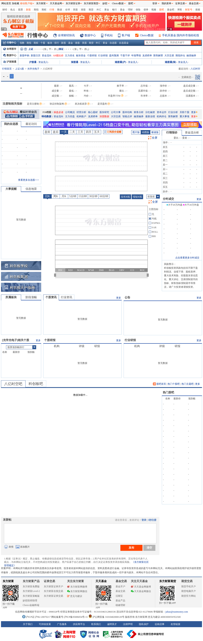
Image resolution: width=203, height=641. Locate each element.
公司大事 (116, 112)
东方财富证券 (73, 3)
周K (55, 196)
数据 (59, 9)
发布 (131, 547)
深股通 (74, 62)
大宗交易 (169, 55)
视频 (153, 9)
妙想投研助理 (30, 600)
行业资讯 (66, 297)
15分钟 (82, 196)
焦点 (12, 9)
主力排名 (70, 55)
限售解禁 (158, 55)
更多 (194, 112)
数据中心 (90, 35)
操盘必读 (58, 112)
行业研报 (103, 55)
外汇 (98, 9)
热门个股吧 (174, 384)
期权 (44, 9)
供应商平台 (79, 624)
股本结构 (127, 112)
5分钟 (72, 196)
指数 (22, 42)
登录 (143, 520)
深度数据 (104, 116)
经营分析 (81, 112)
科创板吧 (36, 384)
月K (64, 196)
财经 (4, 9)
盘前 (47, 131)
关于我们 (28, 624)
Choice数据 (147, 35)
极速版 (155, 132)
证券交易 (180, 3)
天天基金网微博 (141, 586)
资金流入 (43, 62)
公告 (127, 297)
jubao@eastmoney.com (176, 611)
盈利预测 (114, 55)
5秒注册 (152, 520)
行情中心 (9, 42)
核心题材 (93, 112)
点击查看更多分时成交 (187, 257)
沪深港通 (9, 61)
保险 (138, 9)
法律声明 (128, 624)
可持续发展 (45, 624)
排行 (56, 42)
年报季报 (136, 55)
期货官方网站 (188, 596)
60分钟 (104, 196)
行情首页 (7, 68)
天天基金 (101, 581)
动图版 (145, 132)
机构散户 (81, 116)
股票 (20, 9)
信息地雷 (31, 188)
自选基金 (124, 42)
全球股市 (9, 48)
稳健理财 (120, 605)
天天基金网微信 (141, 591)
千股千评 (125, 55)
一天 (64, 131)
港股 (83, 9)
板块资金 (81, 55)
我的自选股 (11, 123)
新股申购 (24, 55)
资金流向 (46, 55)
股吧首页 (159, 384)
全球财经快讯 (66, 35)
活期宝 (119, 596)
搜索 (197, 9)
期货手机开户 (188, 586)
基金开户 (120, 586)
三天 (80, 131)
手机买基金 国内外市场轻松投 (180, 35)
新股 (28, 9)
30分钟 (93, 196)
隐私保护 (144, 624)
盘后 (55, 131)
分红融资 (150, 112)
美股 (75, 9)
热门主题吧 (187, 384)
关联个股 (184, 112)
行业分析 (173, 112)
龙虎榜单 (147, 55)
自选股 (113, 42)
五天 (97, 131)
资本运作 (161, 112)
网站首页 (6, 3)
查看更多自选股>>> (28, 180)
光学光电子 (33, 68)
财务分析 (139, 112)
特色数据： (48, 116)
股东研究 (104, 112)
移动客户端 (26, 3)
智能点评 (127, 116)
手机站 (108, 35)
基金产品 (120, 600)
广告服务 (62, 624)
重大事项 (184, 116)
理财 (130, 9)
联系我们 (96, 624)
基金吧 (170, 9)
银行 (114, 9)
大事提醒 (11, 188)
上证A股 (19, 68)
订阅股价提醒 (112, 131)
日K (47, 196)
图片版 (136, 132)
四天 (88, 131)
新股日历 (35, 55)
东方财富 (8, 581)
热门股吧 (168, 392)
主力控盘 (70, 116)
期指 (36, 9)
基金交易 (120, 591)
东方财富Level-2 (31, 591)
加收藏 (15, 3)
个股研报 (92, 55)
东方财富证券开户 (53, 586)
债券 (146, 9)
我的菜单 (166, 3)
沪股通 (32, 62)
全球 (67, 9)
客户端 (126, 35)
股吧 (161, 9)
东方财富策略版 (31, 596)
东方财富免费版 (31, 586)
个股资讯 (51, 297)
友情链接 (175, 624)
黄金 (106, 9)
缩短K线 (137, 196)
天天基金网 (56, 3)
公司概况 (70, 112)
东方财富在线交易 (53, 591)
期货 (91, 9)
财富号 (188, 9)
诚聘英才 (112, 624)
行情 (51, 9)
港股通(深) (170, 62)
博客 (179, 9)
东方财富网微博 (77, 586)
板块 (49, 42)
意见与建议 (74, 596)
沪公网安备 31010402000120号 (106, 617)
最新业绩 (150, 116)
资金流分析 (192, 132)
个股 (42, 42)
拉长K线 (125, 196)
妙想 (105, 3)
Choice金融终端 (31, 605)
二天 (72, 131)
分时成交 (168, 198)
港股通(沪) (120, 62)
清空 (149, 547)
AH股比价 (58, 55)
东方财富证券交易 (53, 596)
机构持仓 (161, 116)
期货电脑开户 (188, 591)
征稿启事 (159, 624)
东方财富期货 (167, 581)
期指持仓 (180, 55)
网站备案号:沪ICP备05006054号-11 (69, 617)
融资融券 (191, 55)
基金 (122, 9)
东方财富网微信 (77, 591)
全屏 (154, 137)
